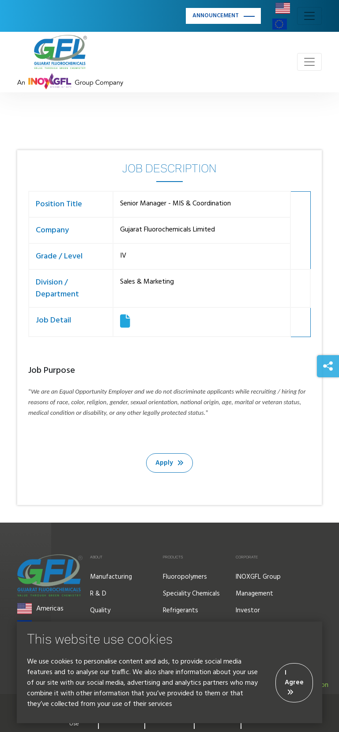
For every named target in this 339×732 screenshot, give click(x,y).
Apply (169, 463)
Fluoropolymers (185, 577)
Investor (248, 610)
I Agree (294, 682)
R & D (98, 593)
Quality (100, 610)
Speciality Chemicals (191, 593)
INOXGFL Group (258, 577)
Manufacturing (111, 577)
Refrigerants (180, 610)
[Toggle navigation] (309, 16)
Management (254, 593)
